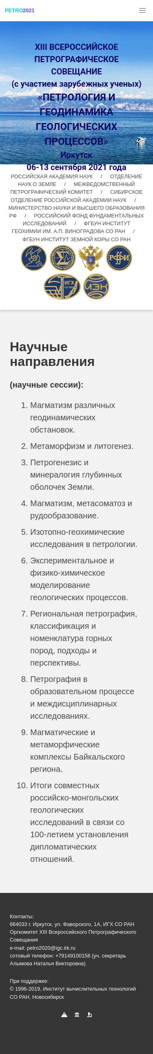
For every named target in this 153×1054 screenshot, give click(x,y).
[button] (142, 10)
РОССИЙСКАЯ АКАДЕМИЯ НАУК (52, 176)
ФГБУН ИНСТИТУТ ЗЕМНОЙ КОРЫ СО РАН (76, 239)
